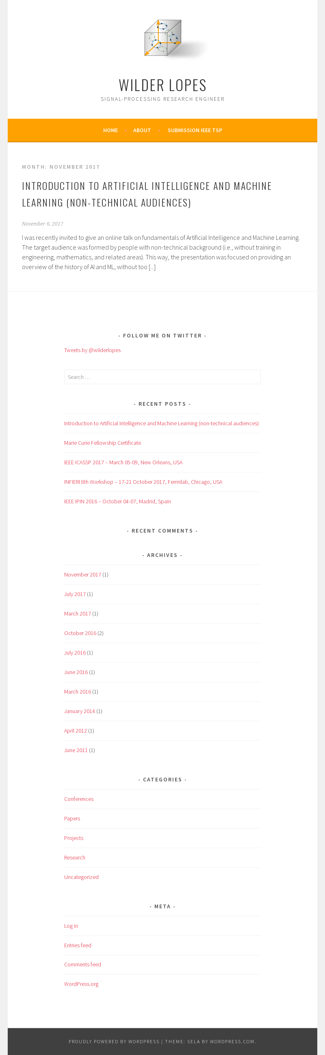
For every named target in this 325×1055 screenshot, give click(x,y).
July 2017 (75, 594)
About (142, 130)
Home (110, 130)
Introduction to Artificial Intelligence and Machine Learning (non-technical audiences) (161, 423)
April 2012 (75, 730)
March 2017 (77, 613)
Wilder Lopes (163, 84)
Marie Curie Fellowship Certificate (102, 442)
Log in (71, 925)
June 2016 (76, 672)
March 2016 (77, 691)
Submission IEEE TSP (195, 130)
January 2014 (79, 711)
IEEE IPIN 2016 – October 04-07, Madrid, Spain (117, 501)
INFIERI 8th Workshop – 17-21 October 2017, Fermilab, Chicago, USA (143, 481)
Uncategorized (81, 877)
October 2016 (80, 633)
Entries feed (77, 945)
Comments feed (82, 964)
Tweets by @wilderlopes (92, 350)
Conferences (78, 799)
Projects (73, 838)
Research (74, 857)
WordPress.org (81, 984)
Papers (72, 818)
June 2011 (76, 750)
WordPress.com (232, 1041)
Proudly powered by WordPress (114, 1041)
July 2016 (75, 652)
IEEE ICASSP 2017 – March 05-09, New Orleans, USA (123, 462)
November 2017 (82, 574)
